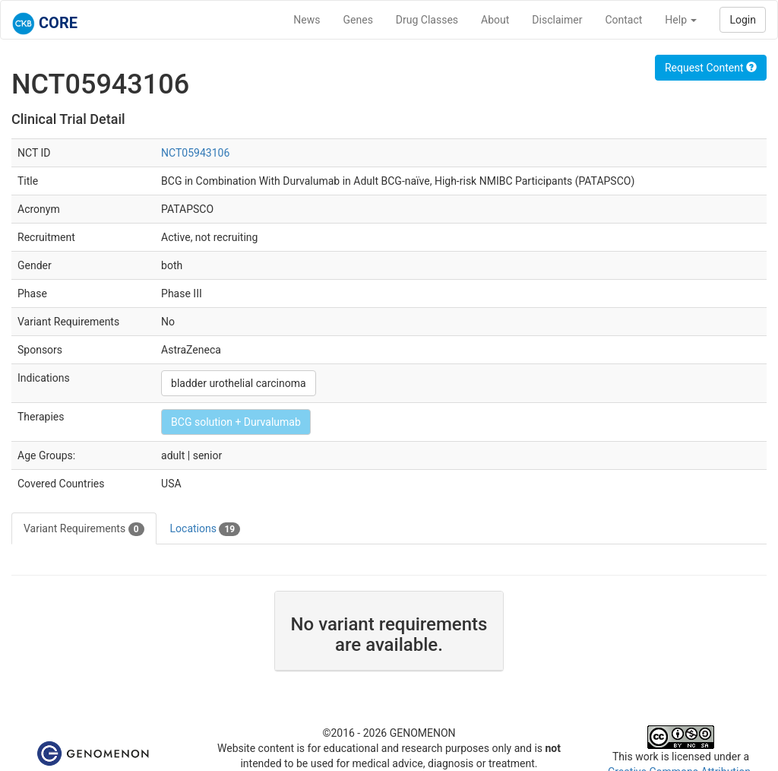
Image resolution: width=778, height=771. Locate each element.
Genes (358, 20)
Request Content (711, 68)
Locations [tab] (205, 529)
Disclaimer (557, 20)
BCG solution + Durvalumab (236, 422)
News (306, 20)
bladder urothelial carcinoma (238, 383)
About (495, 20)
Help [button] (681, 20)
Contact (623, 20)
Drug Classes (427, 20)
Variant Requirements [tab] (84, 529)
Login (742, 20)
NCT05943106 (195, 153)
